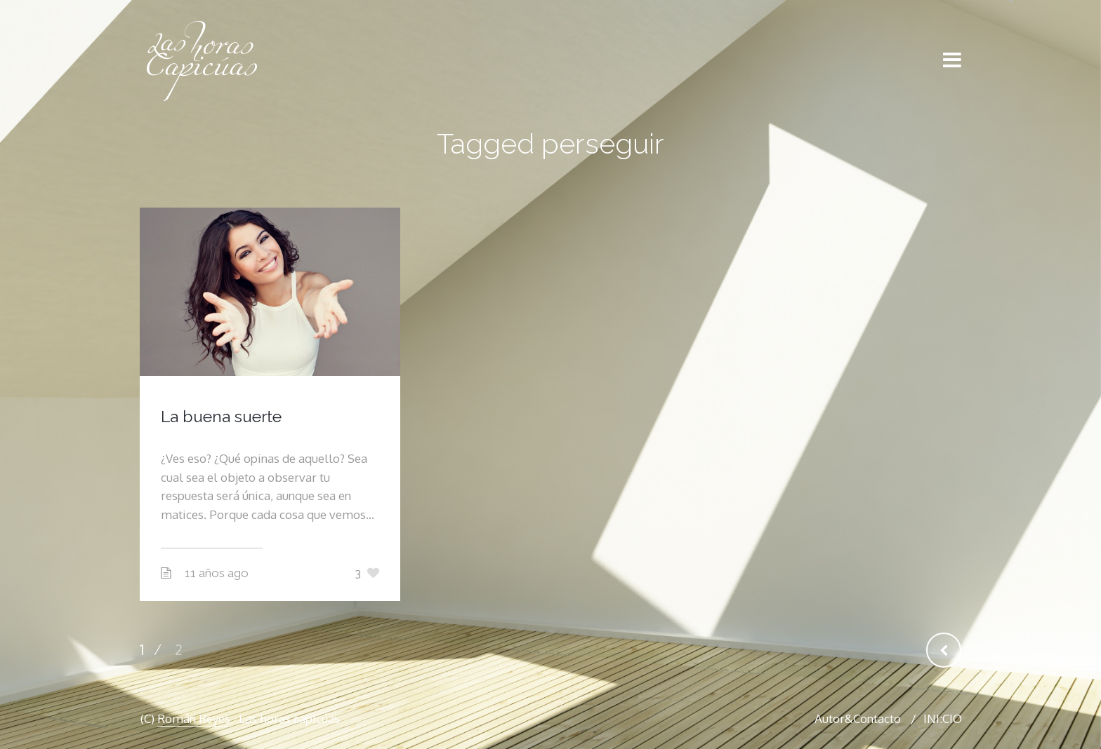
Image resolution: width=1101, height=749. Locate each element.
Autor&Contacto (858, 718)
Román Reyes (193, 718)
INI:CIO (942, 718)
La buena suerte (221, 416)
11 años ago (217, 573)
